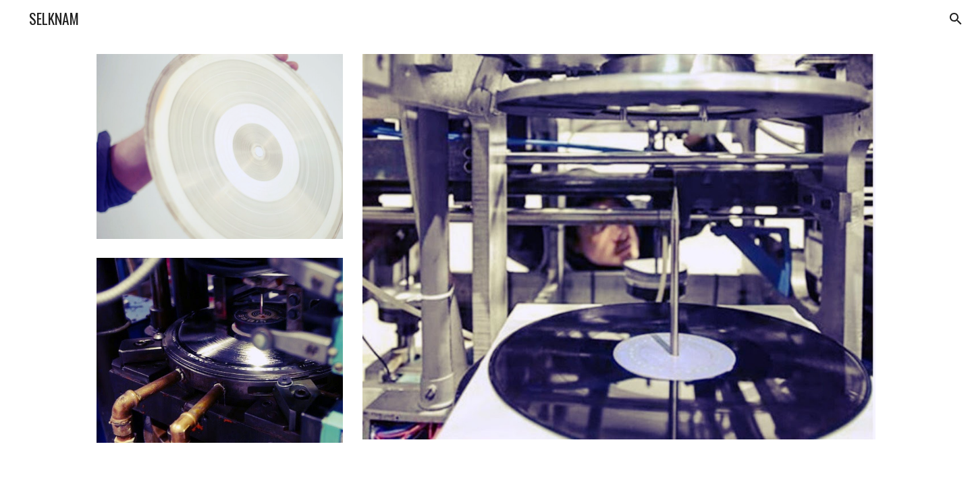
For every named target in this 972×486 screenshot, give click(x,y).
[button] (956, 19)
